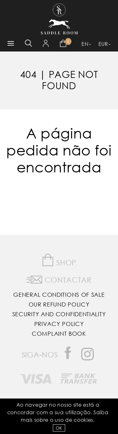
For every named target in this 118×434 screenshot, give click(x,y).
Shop (59, 260)
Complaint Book (59, 333)
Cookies (83, 419)
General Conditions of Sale (58, 294)
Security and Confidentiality (59, 314)
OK (59, 428)
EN (84, 44)
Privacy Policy (59, 323)
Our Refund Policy (59, 304)
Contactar (59, 278)
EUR (103, 44)
